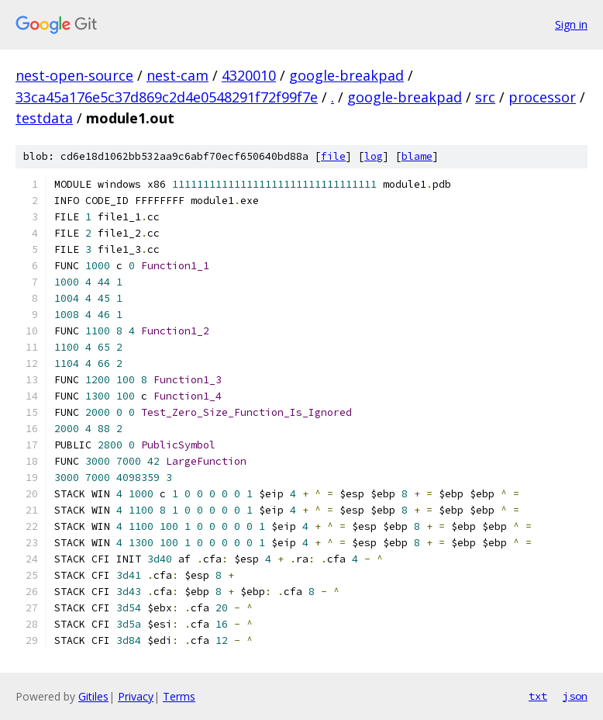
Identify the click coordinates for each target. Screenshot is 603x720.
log (373, 156)
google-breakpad (346, 75)
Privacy (135, 696)
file (333, 156)
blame (416, 156)
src (485, 97)
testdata (44, 118)
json (575, 696)
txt (538, 696)
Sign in (571, 24)
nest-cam (177, 75)
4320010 (249, 75)
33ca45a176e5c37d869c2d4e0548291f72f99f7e (167, 97)
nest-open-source (74, 75)
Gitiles (93, 696)
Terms (179, 696)
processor (542, 97)
